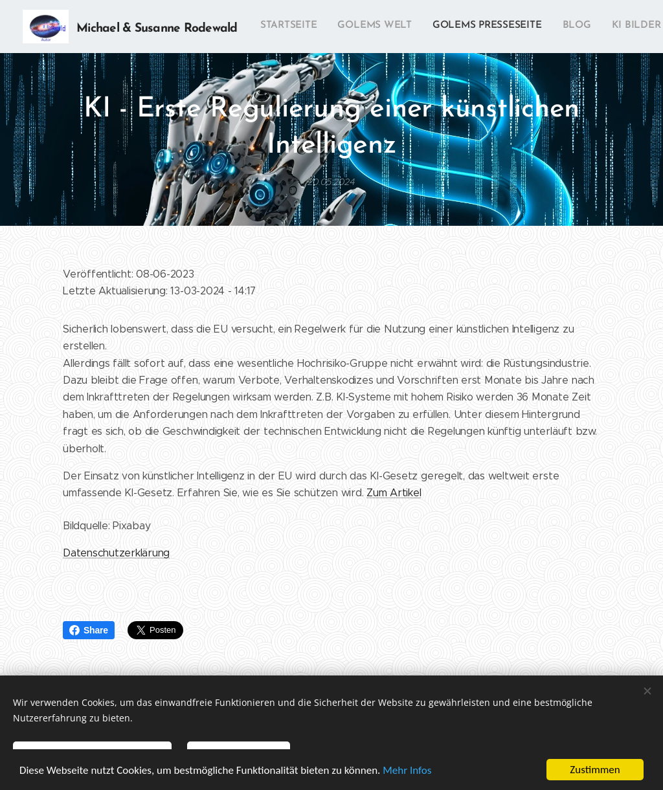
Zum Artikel (393, 493)
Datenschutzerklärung (116, 553)
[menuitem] (437, 26)
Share (88, 630)
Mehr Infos (407, 770)
